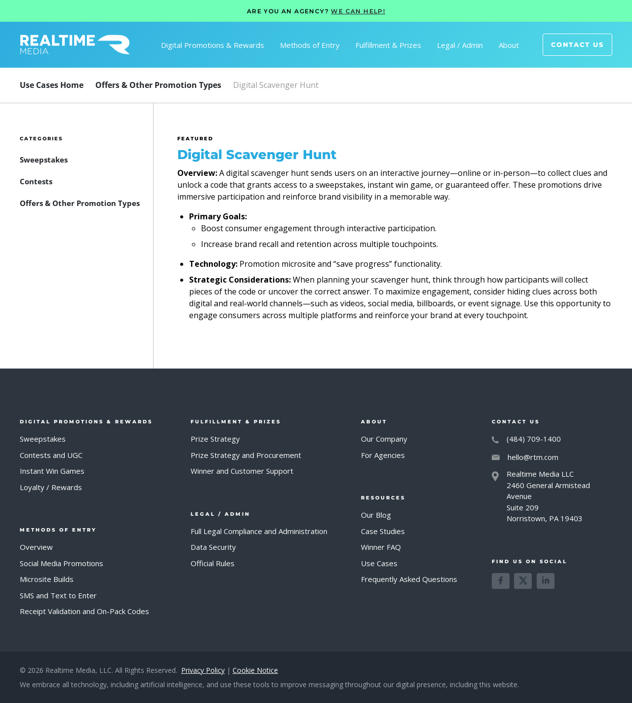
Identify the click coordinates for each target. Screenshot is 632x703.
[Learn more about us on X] (523, 581)
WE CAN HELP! (358, 11)
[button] (212, 45)
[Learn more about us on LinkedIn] (545, 581)
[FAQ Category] (158, 85)
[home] (75, 45)
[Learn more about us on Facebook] (501, 581)
